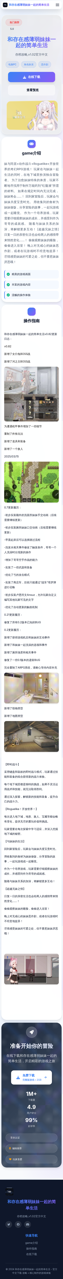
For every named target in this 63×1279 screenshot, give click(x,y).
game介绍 (31, 1242)
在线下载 (31, 1254)
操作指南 (31, 1248)
